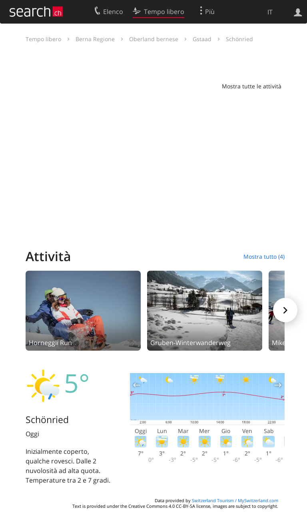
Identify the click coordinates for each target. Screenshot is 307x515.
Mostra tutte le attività (251, 86)
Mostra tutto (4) (264, 256)
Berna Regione (95, 39)
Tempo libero (43, 39)
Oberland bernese (153, 39)
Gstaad (202, 39)
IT (270, 12)
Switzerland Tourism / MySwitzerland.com (235, 500)
